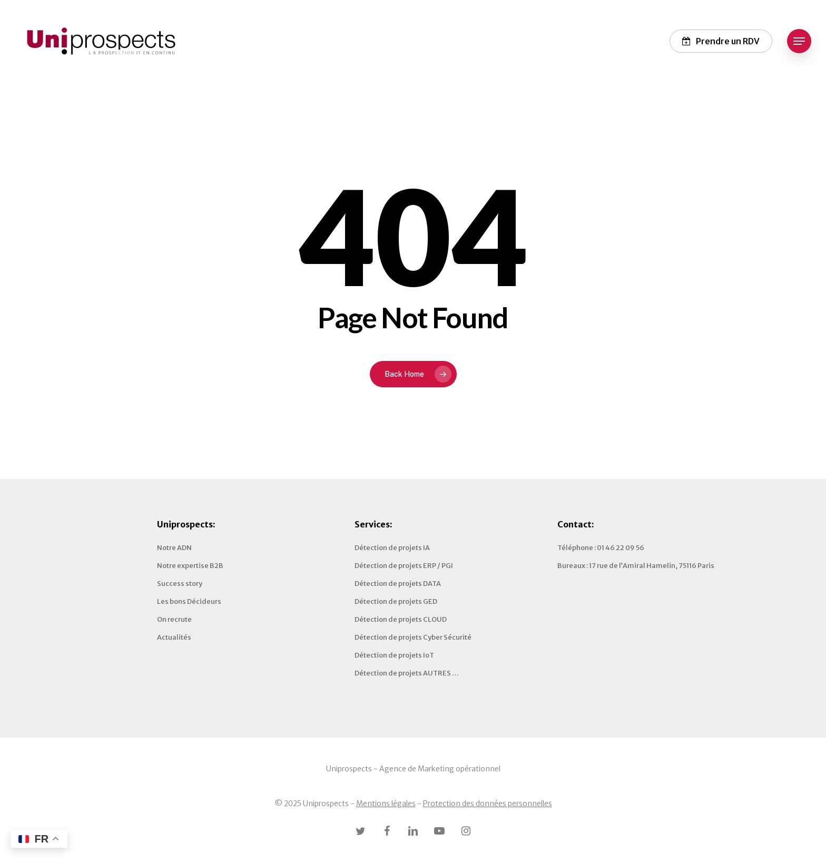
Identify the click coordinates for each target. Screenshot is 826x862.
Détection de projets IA (392, 547)
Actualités (174, 637)
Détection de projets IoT (394, 655)
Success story (179, 583)
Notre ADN (174, 547)
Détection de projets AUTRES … (407, 673)
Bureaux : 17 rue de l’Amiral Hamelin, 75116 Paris (635, 565)
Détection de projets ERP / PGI (404, 565)
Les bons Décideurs (189, 601)
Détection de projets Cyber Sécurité (413, 637)
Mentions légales (386, 803)
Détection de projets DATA (398, 583)
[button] (799, 41)
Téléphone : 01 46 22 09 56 (600, 547)
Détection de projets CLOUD (401, 619)
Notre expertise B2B (190, 565)
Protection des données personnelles (487, 803)
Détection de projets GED (396, 601)
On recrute (174, 619)
